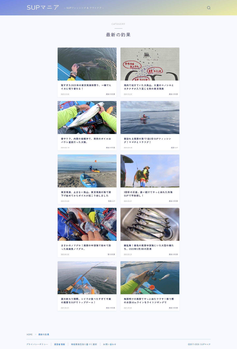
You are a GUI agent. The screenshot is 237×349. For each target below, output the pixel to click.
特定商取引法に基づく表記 (84, 344)
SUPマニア (44, 7)
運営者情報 (59, 344)
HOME (30, 334)
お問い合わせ (109, 344)
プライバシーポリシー (37, 344)
